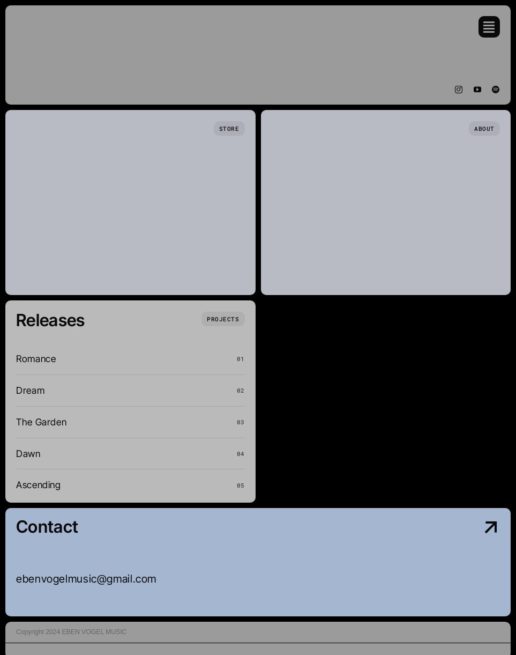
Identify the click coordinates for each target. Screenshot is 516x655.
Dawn (28, 453)
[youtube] (478, 89)
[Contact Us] (441, 563)
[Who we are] (484, 128)
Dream (30, 390)
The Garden (41, 422)
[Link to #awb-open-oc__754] (489, 27)
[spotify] (496, 89)
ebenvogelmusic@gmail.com (86, 578)
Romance (36, 358)
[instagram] (459, 89)
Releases (50, 320)
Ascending (38, 484)
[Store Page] (229, 128)
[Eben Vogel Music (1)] (48, 20)
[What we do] (222, 319)
